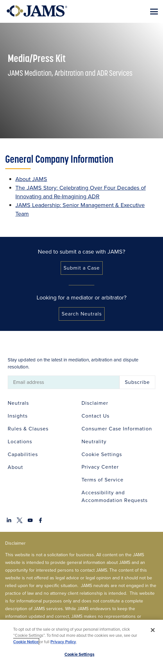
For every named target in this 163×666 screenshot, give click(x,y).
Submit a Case (82, 268)
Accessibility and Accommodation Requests (115, 496)
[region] (81, 643)
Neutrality (94, 441)
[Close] (153, 630)
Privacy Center (100, 467)
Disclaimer (95, 403)
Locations (20, 441)
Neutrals (18, 403)
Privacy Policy (63, 642)
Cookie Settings (102, 454)
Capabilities (23, 454)
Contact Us (95, 415)
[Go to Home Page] (37, 11)
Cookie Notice (26, 642)
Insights (18, 415)
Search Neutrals (82, 313)
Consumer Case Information (117, 428)
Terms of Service (103, 479)
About (15, 467)
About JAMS (31, 179)
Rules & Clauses (28, 428)
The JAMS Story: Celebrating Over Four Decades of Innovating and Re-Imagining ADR (80, 192)
